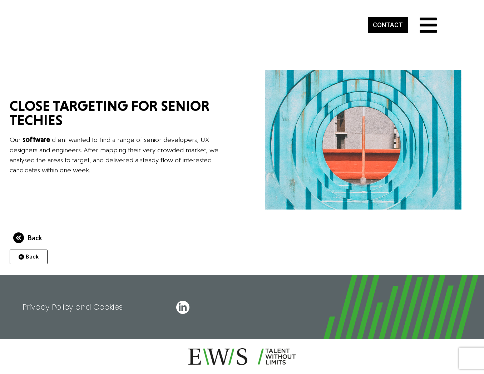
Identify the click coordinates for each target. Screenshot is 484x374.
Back (35, 237)
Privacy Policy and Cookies (73, 307)
